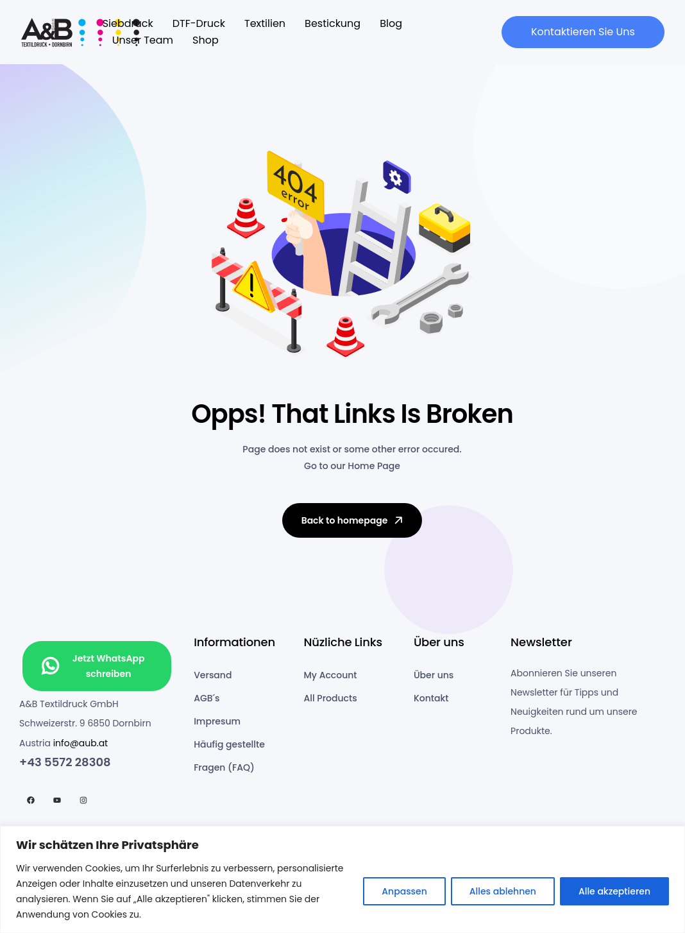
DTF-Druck (199, 23)
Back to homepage (353, 520)
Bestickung (332, 23)
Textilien (264, 23)
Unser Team (142, 40)
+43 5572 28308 (65, 762)
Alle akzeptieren (614, 891)
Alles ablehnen (502, 891)
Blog (391, 23)
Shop (205, 40)
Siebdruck (128, 23)
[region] (342, 879)
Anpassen (404, 891)
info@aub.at (80, 743)
